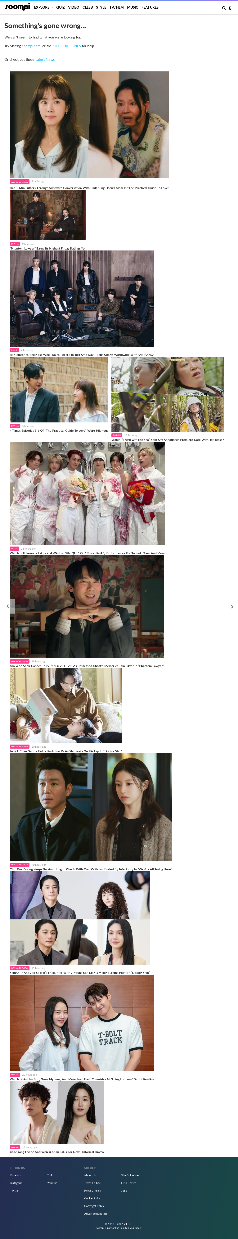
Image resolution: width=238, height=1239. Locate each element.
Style (101, 7)
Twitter (14, 1190)
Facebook (16, 1175)
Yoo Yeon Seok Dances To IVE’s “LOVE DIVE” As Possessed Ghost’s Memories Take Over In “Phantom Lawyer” (87, 666)
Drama (15, 244)
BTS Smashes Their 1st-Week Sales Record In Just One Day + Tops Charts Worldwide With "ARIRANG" (82, 354)
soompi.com (31, 46)
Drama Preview (19, 182)
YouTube (52, 1183)
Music (132, 7)
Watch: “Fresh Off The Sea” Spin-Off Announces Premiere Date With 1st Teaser (167, 439)
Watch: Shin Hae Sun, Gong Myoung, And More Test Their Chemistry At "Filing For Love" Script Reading (82, 1079)
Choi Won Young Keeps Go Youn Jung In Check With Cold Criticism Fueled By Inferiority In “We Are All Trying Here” (91, 869)
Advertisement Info (96, 1213)
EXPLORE (41, 7)
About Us (90, 1175)
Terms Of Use (92, 1183)
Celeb (88, 7)
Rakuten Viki (127, 1227)
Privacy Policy (92, 1190)
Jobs (124, 1190)
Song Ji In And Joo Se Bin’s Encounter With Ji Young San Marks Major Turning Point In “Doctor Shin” (80, 972)
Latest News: (45, 59)
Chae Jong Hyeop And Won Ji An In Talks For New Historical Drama (57, 1152)
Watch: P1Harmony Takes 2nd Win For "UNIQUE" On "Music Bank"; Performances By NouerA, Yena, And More (87, 553)
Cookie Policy (92, 1198)
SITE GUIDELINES (67, 46)
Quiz (60, 7)
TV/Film (117, 435)
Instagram (16, 1183)
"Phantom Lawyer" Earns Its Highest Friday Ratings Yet (48, 248)
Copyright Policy (94, 1206)
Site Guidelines (130, 1175)
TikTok (51, 1175)
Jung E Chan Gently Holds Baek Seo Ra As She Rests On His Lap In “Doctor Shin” (66, 751)
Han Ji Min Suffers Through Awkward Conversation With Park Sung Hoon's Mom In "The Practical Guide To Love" (89, 188)
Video (73, 7)
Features (150, 7)
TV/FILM (117, 7)
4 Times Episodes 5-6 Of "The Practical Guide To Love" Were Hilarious (59, 430)
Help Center (128, 1183)
